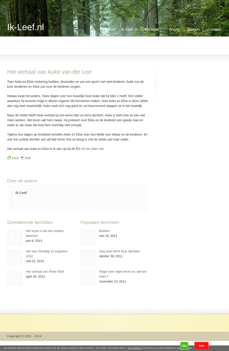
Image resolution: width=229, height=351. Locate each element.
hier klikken (134, 348)
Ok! (184, 345)
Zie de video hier (92, 149)
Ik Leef (127, 29)
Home (108, 29)
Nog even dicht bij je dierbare (119, 251)
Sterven (193, 29)
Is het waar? (151, 29)
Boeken (104, 231)
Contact (214, 29)
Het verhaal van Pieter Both (45, 271)
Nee (201, 345)
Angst (174, 29)
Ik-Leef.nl (25, 27)
